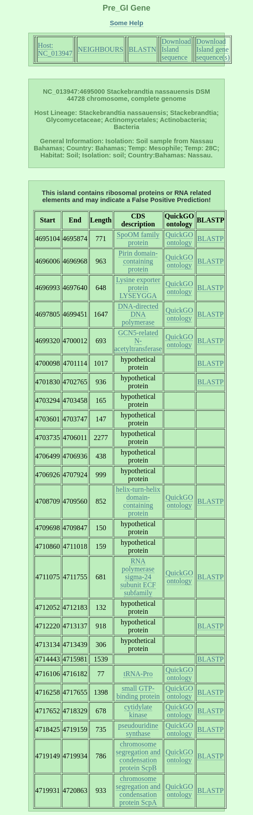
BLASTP (210, 238)
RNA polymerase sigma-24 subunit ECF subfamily (138, 577)
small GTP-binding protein (138, 692)
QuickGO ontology (179, 238)
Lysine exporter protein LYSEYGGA (138, 287)
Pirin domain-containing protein (138, 261)
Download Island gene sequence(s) (213, 49)
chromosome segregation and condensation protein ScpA (138, 790)
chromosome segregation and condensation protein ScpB (138, 756)
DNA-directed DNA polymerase (138, 314)
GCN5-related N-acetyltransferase (138, 340)
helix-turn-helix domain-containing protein (138, 501)
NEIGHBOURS (100, 49)
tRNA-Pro (138, 673)
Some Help (126, 23)
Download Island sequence (176, 49)
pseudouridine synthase (138, 729)
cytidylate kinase (138, 711)
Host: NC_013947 (55, 49)
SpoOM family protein (138, 238)
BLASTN (142, 49)
